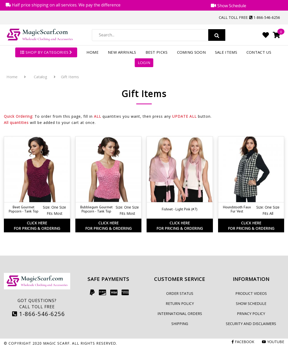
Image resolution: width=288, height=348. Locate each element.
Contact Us (258, 52)
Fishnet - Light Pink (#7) (179, 209)
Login (144, 62)
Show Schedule (251, 303)
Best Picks (157, 52)
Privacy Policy (251, 313)
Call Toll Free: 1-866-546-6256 (249, 17)
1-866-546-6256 (38, 314)
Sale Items (226, 52)
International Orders (179, 313)
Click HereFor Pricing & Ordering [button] (37, 225)
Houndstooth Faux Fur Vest (237, 209)
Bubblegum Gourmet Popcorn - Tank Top (96, 209)
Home (92, 52)
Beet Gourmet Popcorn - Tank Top (23, 209)
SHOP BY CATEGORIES (46, 52)
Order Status (179, 293)
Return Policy (180, 303)
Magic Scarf (56, 343)
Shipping (179, 323)
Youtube (273, 341)
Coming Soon (191, 52)
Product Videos (251, 293)
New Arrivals (122, 52)
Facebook (242, 341)
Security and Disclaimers (251, 323)
